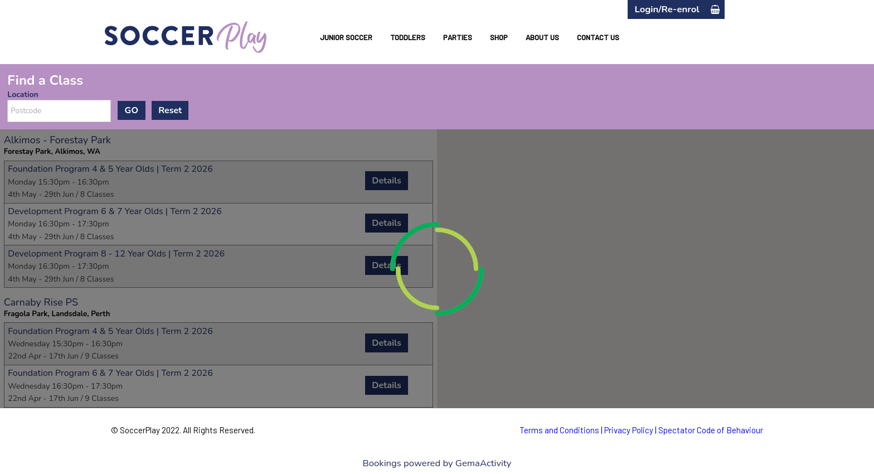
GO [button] (131, 110)
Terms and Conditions (559, 430)
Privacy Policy (628, 430)
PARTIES (457, 37)
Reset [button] (170, 110)
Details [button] (386, 181)
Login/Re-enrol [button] (666, 9)
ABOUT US (542, 37)
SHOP (499, 37)
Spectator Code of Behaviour (710, 430)
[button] (715, 9)
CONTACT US (598, 37)
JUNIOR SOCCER (346, 37)
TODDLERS (407, 37)
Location (22, 94)
